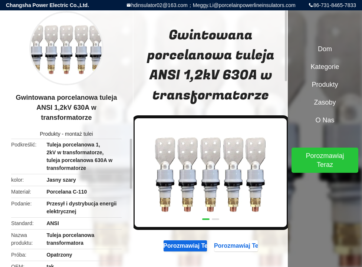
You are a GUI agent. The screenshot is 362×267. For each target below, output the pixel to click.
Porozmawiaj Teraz (185, 245)
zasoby (325, 102)
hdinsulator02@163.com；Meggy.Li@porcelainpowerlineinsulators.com (213, 5)
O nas (324, 120)
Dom (325, 49)
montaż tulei (79, 134)
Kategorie (324, 66)
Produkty (50, 134)
